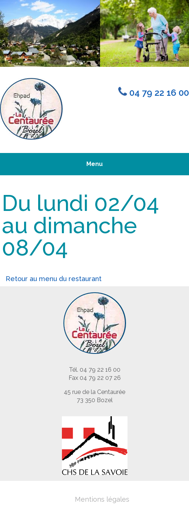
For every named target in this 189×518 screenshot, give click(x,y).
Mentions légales (102, 499)
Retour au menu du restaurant (54, 279)
